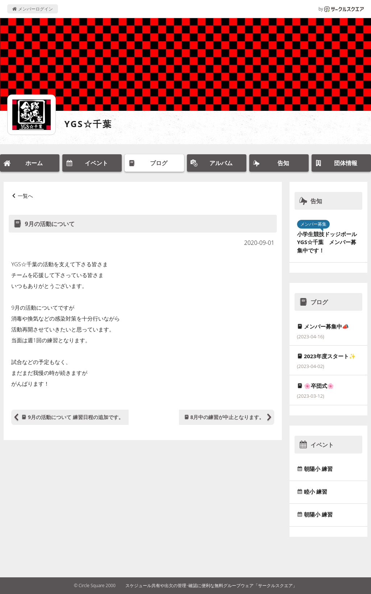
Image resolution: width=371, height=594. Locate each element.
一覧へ (25, 195)
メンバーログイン (32, 9)
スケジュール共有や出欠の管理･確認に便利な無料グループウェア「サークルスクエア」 (211, 585)
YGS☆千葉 (88, 124)
